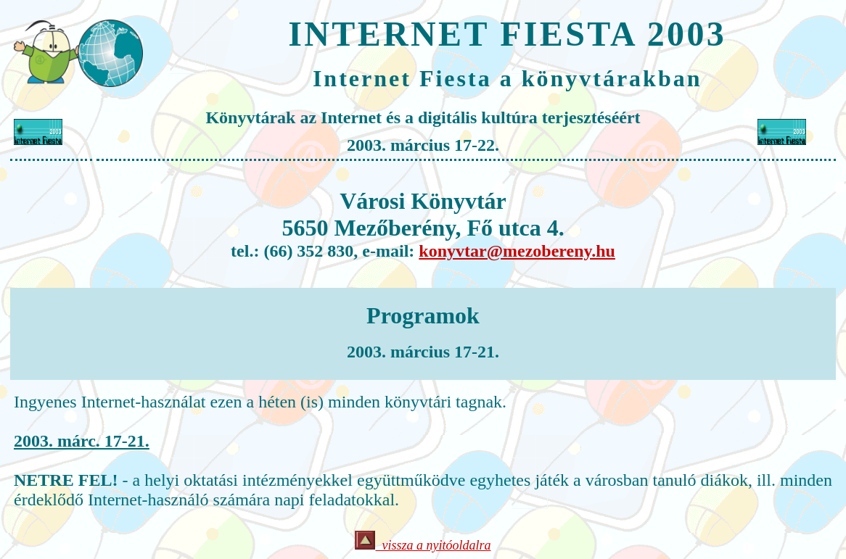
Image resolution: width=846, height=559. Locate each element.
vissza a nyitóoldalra (432, 545)
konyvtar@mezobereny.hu (517, 250)
